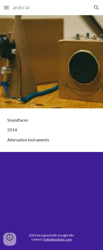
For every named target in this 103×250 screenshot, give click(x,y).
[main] (51, 130)
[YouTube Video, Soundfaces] (51, 188)
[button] (6, 7)
